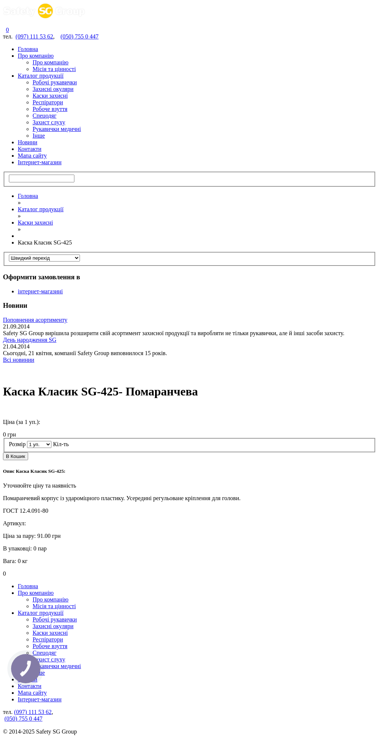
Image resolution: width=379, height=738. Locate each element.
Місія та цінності (54, 69)
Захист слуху (49, 122)
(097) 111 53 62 (34, 36)
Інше (39, 135)
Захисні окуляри (53, 89)
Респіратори (48, 102)
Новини (27, 142)
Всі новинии (18, 360)
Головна (28, 49)
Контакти (29, 149)
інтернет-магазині (40, 291)
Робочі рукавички (55, 82)
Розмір (17, 444)
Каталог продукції (41, 76)
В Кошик (15, 456)
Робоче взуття (50, 109)
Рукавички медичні (57, 129)
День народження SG (29, 340)
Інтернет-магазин (39, 162)
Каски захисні (50, 95)
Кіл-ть (61, 444)
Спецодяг (45, 115)
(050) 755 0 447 (80, 36)
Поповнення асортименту (35, 320)
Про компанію (36, 56)
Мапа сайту (32, 155)
